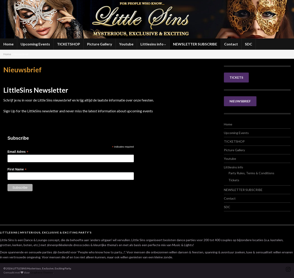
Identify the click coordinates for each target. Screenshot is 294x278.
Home (8, 44)
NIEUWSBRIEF (240, 101)
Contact (231, 44)
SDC (248, 44)
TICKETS (236, 77)
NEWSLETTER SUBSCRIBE (195, 44)
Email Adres (17, 152)
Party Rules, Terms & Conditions (251, 173)
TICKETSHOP (68, 44)
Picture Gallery (99, 44)
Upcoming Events (35, 44)
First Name (16, 169)
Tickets (233, 180)
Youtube (126, 44)
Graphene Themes (41, 272)
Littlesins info (153, 44)
